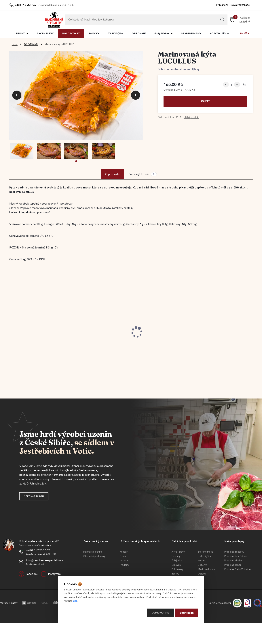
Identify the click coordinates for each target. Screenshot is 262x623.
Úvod (15, 44)
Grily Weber (161, 33)
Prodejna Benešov (234, 551)
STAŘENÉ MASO (191, 33)
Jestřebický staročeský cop (93, 332)
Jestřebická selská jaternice (32, 332)
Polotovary (177, 569)
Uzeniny (176, 556)
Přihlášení (222, 5)
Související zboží (142, 174)
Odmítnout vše (160, 612)
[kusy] (231, 84)
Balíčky (175, 573)
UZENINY (19, 33)
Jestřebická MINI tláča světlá (218, 332)
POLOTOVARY (71, 33)
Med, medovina (206, 569)
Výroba (124, 560)
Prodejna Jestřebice (235, 556)
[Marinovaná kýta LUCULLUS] (76, 95)
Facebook (28, 574)
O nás (123, 556)
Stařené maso (205, 551)
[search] (204, 21)
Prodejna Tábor (232, 564)
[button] (76, 161)
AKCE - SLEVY (45, 33)
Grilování (176, 564)
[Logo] (20, 19)
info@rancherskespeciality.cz (44, 560)
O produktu (112, 174)
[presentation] (16, 95)
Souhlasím (187, 612)
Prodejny (124, 564)
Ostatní (202, 573)
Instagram (51, 574)
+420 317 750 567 (25, 5)
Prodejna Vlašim (233, 560)
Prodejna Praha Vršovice (237, 569)
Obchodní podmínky (94, 556)
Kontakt (124, 551)
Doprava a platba (92, 551)
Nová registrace (240, 5)
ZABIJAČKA (115, 33)
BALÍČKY (93, 33)
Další (243, 33)
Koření (201, 560)
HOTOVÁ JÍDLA (219, 33)
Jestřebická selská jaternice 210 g (160, 332)
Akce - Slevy (178, 551)
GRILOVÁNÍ (139, 33)
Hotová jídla (204, 556)
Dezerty (202, 564)
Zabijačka (177, 560)
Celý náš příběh (34, 496)
